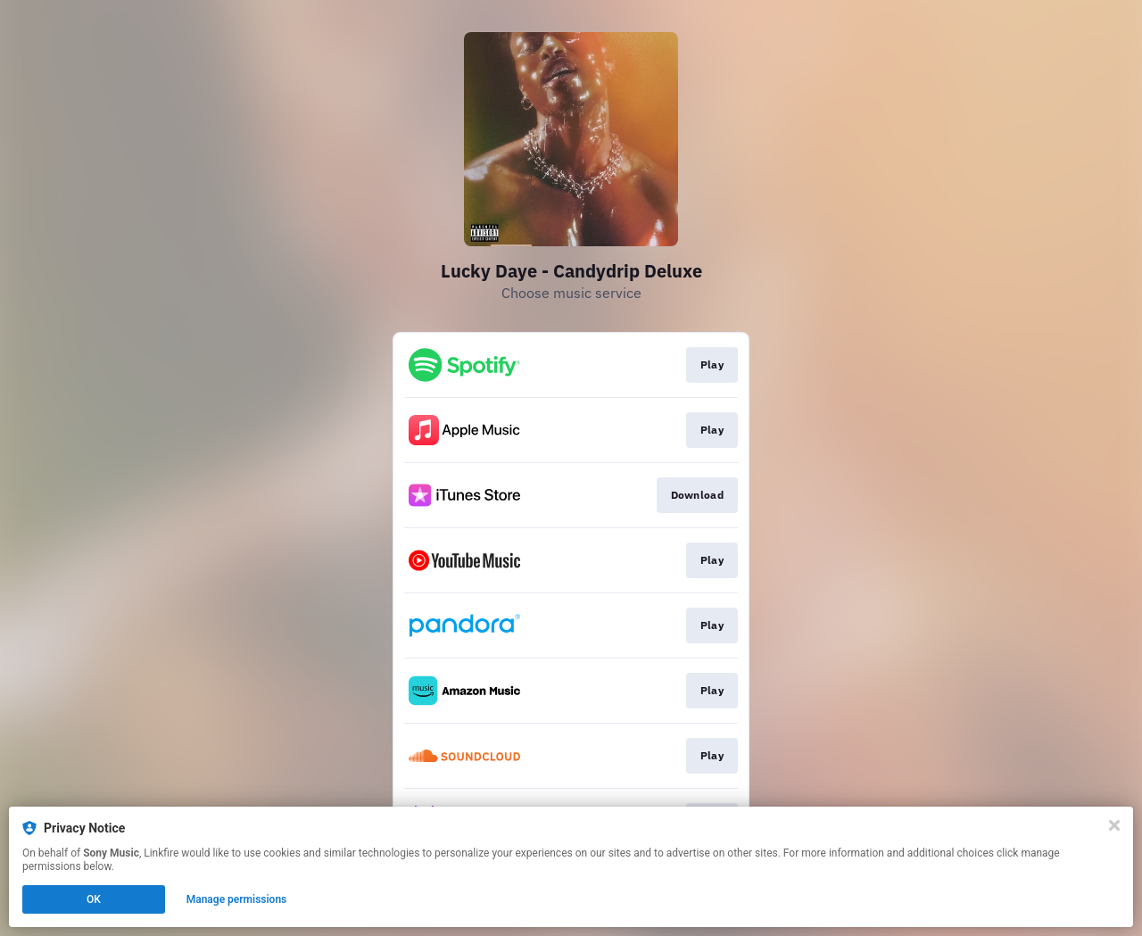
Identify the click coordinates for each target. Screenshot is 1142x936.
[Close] (1114, 825)
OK (94, 899)
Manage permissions (236, 899)
